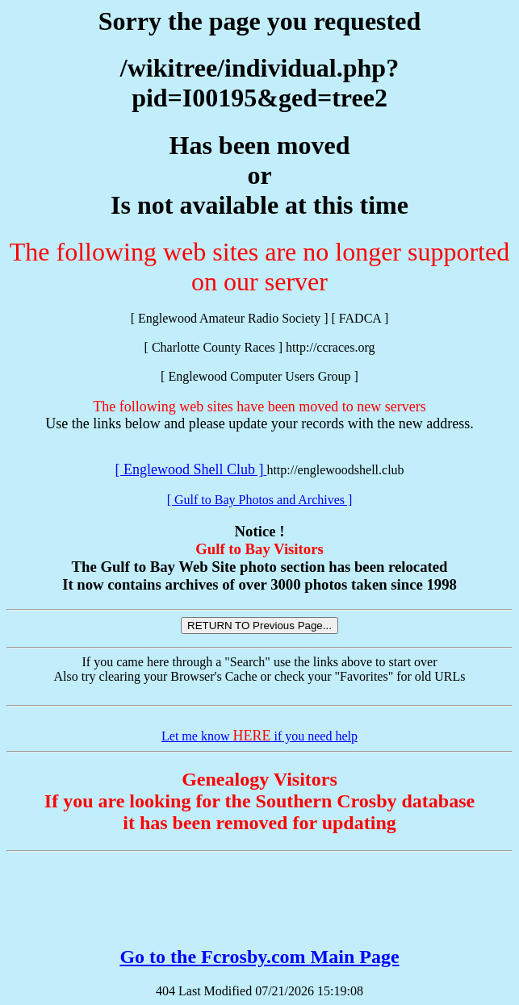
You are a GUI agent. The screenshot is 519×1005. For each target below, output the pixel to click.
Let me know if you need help (259, 736)
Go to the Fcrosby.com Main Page (259, 956)
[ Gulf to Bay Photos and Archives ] (260, 500)
